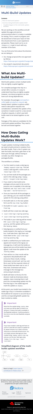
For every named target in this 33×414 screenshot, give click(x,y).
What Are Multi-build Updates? (10, 20)
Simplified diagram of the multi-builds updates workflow (16, 25)
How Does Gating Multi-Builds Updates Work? (15, 23)
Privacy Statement (5, 393)
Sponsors (28, 393)
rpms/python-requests (17, 102)
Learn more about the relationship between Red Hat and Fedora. (16, 410)
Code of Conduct (18, 393)
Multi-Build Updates (11, 7)
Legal (13, 393)
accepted (7, 384)
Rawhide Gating (10, 6)
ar (27, 6)
